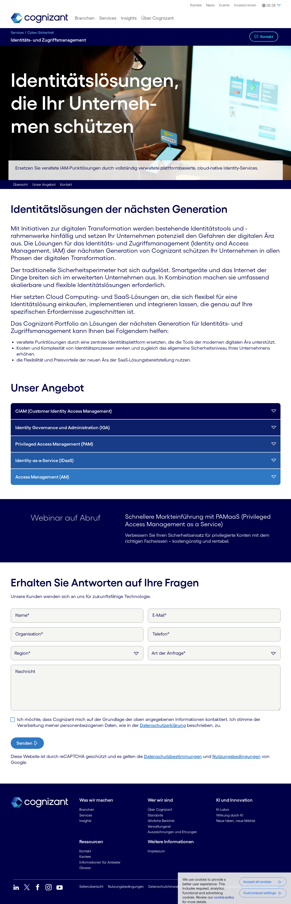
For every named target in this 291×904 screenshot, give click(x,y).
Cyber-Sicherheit (40, 33)
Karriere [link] (85, 857)
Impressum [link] (156, 851)
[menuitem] (196, 5)
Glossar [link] (85, 868)
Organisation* (29, 633)
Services (17, 33)
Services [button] (107, 18)
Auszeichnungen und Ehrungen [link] (172, 832)
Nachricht (25, 671)
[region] (234, 888)
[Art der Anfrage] (214, 653)
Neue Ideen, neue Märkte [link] (235, 821)
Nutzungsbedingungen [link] (126, 886)
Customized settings (259, 893)
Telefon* (161, 633)
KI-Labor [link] (222, 809)
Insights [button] (129, 18)
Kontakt (266, 37)
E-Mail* (159, 615)
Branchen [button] (85, 18)
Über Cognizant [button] (157, 18)
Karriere (196, 5)
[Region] (77, 653)
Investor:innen (245, 5)
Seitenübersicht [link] (91, 886)
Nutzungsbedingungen (236, 756)
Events (224, 5)
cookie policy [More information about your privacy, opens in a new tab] (224, 897)
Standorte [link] (155, 815)
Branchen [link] (86, 809)
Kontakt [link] (85, 851)
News (210, 5)
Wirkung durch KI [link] (229, 815)
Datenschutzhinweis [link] (164, 886)
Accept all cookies (257, 882)
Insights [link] (85, 821)
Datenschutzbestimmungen (173, 756)
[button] (270, 5)
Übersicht (20, 184)
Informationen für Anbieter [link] (99, 862)
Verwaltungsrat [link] (159, 826)
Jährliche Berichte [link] (161, 821)
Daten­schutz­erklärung (163, 725)
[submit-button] (27, 743)
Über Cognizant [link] (160, 809)
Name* (22, 615)
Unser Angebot (44, 184)
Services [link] (85, 815)
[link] (39, 18)
